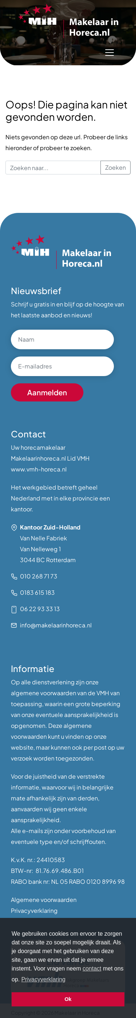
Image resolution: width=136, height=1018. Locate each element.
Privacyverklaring (34, 910)
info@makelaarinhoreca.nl (56, 625)
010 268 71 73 (38, 576)
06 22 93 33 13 (40, 609)
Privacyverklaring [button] (43, 979)
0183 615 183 (37, 592)
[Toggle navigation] (109, 52)
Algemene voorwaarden (44, 899)
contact (92, 968)
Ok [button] (68, 999)
